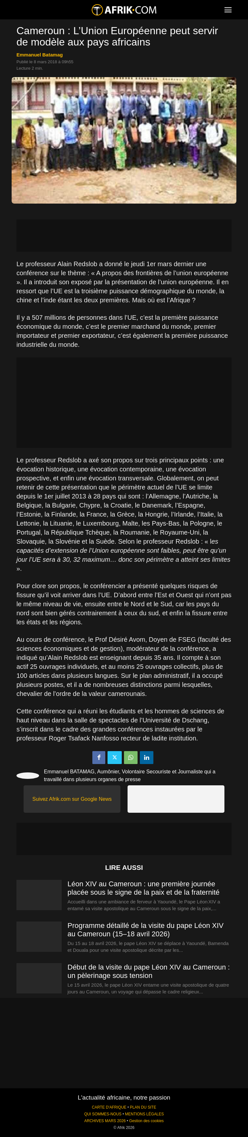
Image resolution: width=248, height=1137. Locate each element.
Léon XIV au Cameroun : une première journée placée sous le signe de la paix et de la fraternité (143, 888)
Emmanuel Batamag (39, 54)
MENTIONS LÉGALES (144, 1114)
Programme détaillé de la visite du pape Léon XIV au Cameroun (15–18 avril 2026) (145, 929)
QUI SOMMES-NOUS (103, 1114)
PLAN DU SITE (143, 1107)
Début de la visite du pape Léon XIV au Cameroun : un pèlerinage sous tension (148, 971)
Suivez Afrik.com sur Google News (71, 799)
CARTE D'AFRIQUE (109, 1107)
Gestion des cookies (146, 1121)
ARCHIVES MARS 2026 (105, 1121)
